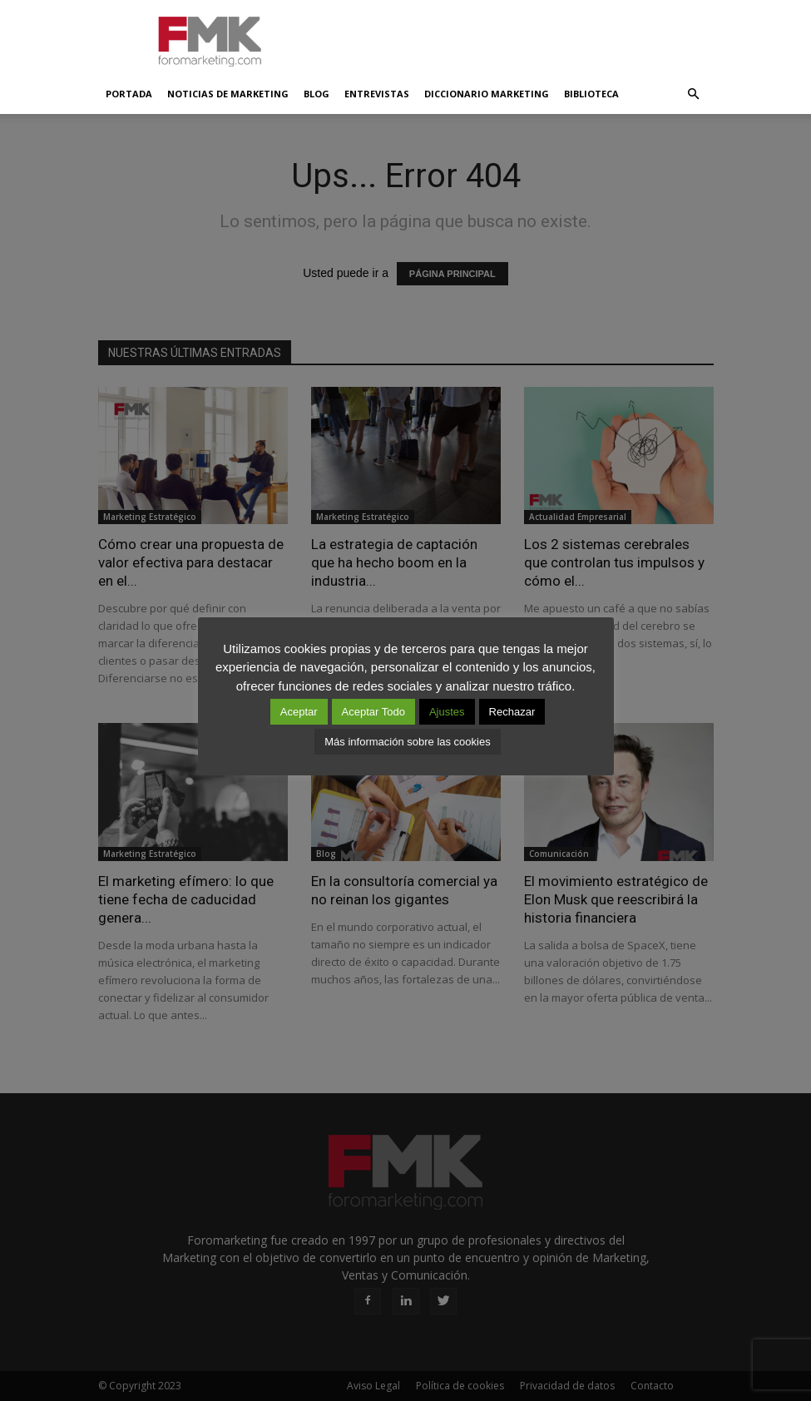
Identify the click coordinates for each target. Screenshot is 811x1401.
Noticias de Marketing (228, 93)
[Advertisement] (518, 37)
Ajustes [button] (447, 711)
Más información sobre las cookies (407, 741)
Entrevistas (376, 93)
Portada (129, 93)
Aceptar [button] (299, 711)
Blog (316, 93)
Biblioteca (591, 93)
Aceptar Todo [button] (373, 711)
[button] (694, 94)
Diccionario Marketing (486, 93)
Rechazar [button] (512, 711)
